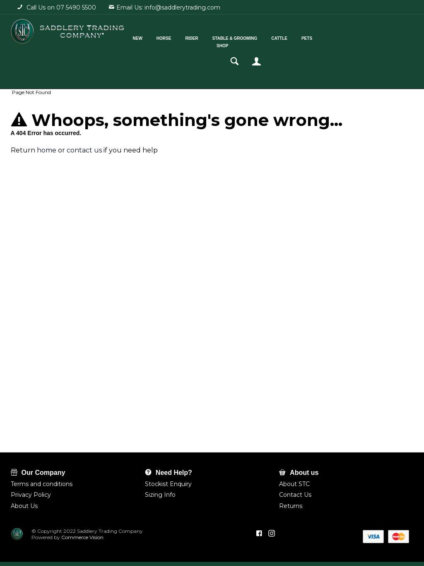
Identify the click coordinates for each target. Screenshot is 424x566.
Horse (174, 36)
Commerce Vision (82, 537)
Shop (232, 44)
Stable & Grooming (244, 36)
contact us (84, 150)
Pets (317, 36)
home (46, 150)
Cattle (290, 36)
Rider (201, 36)
